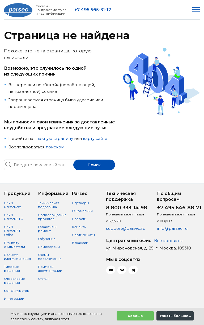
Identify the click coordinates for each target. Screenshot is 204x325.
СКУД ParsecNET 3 (13, 217)
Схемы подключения (50, 257)
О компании (82, 211)
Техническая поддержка (48, 205)
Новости (79, 219)
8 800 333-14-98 (126, 208)
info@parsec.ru (172, 228)
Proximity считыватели (14, 245)
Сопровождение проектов (52, 217)
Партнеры (80, 203)
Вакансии (80, 243)
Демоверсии (49, 247)
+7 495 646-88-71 (179, 208)
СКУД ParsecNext (12, 205)
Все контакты (168, 240)
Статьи (43, 279)
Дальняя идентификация (17, 257)
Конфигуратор (16, 291)
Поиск (94, 164)
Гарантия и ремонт (47, 229)
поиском (55, 146)
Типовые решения (12, 269)
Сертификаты (83, 235)
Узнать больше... (175, 316)
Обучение (47, 239)
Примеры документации (50, 269)
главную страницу (53, 138)
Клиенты (79, 227)
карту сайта (95, 138)
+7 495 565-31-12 (92, 9)
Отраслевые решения (14, 281)
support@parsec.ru (125, 228)
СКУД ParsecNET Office (12, 231)
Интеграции (14, 299)
